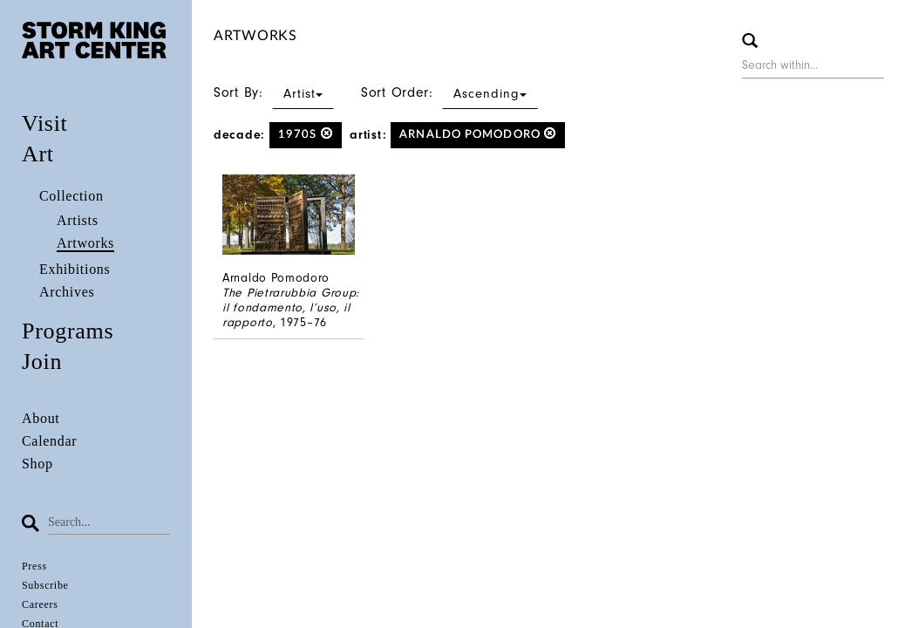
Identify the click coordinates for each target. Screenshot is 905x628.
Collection (71, 195)
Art (38, 154)
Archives (66, 291)
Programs (67, 331)
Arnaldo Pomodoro (477, 133)
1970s (305, 133)
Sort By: (274, 92)
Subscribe (45, 585)
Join (42, 361)
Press (34, 566)
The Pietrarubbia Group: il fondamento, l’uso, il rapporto (290, 307)
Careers (40, 604)
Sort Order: (449, 92)
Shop (37, 463)
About (41, 418)
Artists (78, 220)
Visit (45, 123)
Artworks (85, 243)
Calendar (49, 440)
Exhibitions (74, 269)
